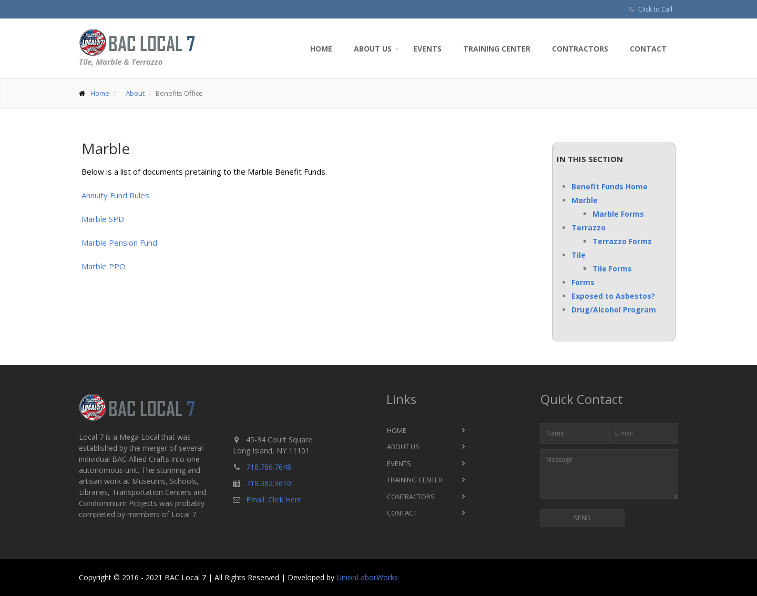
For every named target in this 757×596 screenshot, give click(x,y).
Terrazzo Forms (622, 241)
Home (321, 49)
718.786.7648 (268, 467)
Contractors (580, 49)
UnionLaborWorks (367, 577)
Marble (584, 200)
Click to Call (655, 9)
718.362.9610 (268, 483)
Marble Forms (618, 214)
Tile (578, 255)
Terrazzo (588, 228)
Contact (648, 49)
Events (427, 49)
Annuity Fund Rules (115, 195)
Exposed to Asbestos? (613, 296)
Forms (583, 282)
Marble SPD (102, 219)
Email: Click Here (274, 499)
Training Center (496, 49)
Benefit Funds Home (609, 186)
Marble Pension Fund (119, 242)
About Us (373, 49)
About (135, 93)
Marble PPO (103, 266)
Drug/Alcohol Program (613, 310)
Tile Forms (612, 269)
